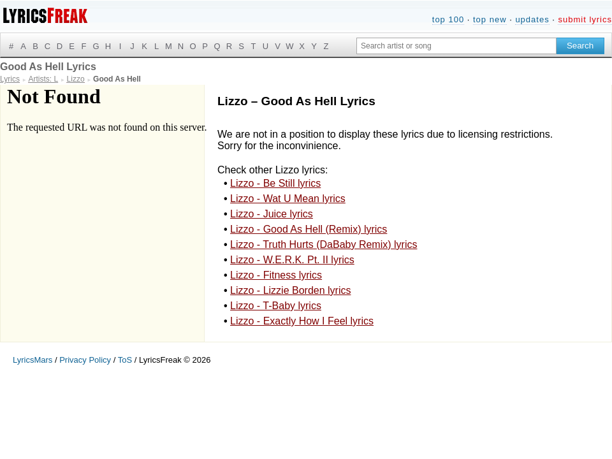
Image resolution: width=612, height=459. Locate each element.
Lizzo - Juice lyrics (271, 213)
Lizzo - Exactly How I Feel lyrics (302, 321)
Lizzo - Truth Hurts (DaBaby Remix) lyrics (323, 244)
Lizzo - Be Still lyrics (275, 183)
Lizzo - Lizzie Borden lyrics (290, 290)
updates (532, 19)
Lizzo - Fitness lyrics (276, 275)
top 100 (448, 19)
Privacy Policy (85, 360)
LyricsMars (32, 360)
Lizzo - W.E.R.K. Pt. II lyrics (292, 259)
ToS (125, 360)
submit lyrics (585, 19)
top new (490, 19)
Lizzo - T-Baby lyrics (275, 305)
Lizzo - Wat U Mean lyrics (288, 198)
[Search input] (456, 46)
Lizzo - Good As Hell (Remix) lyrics (308, 229)
